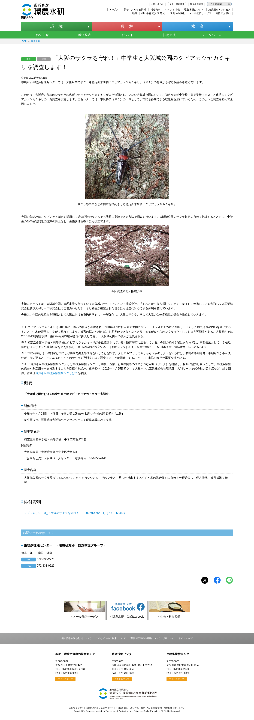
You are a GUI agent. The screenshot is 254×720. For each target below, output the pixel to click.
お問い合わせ (157, 4)
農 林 (127, 26)
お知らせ (42, 35)
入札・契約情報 (177, 4)
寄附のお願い (223, 13)
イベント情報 (172, 9)
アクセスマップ (65, 679)
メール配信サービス (200, 13)
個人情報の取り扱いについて (76, 638)
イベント (127, 35)
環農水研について (194, 9)
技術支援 (169, 35)
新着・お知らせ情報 (135, 9)
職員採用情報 (196, 4)
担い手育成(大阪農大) (153, 13)
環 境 (56, 26)
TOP (24, 41)
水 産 (197, 26)
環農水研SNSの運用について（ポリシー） (152, 638)
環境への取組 (177, 13)
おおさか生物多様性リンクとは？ (56, 373)
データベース (211, 35)
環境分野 (35, 41)
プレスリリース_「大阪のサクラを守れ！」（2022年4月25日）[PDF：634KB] (76, 512)
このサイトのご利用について (111, 638)
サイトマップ (185, 638)
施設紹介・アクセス (219, 9)
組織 (134, 13)
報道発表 (155, 9)
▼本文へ (114, 9)
